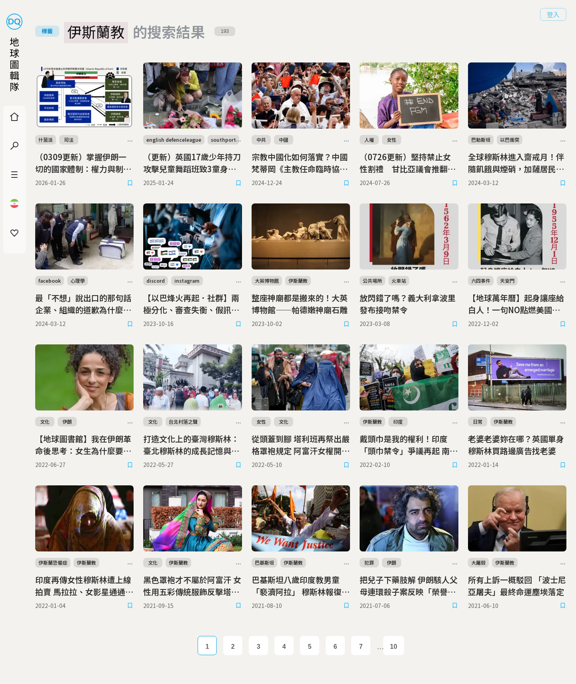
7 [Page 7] (361, 646)
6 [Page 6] (335, 646)
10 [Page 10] (393, 646)
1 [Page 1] (207, 646)
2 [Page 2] (233, 646)
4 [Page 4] (284, 646)
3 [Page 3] (258, 646)
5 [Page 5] (310, 646)
